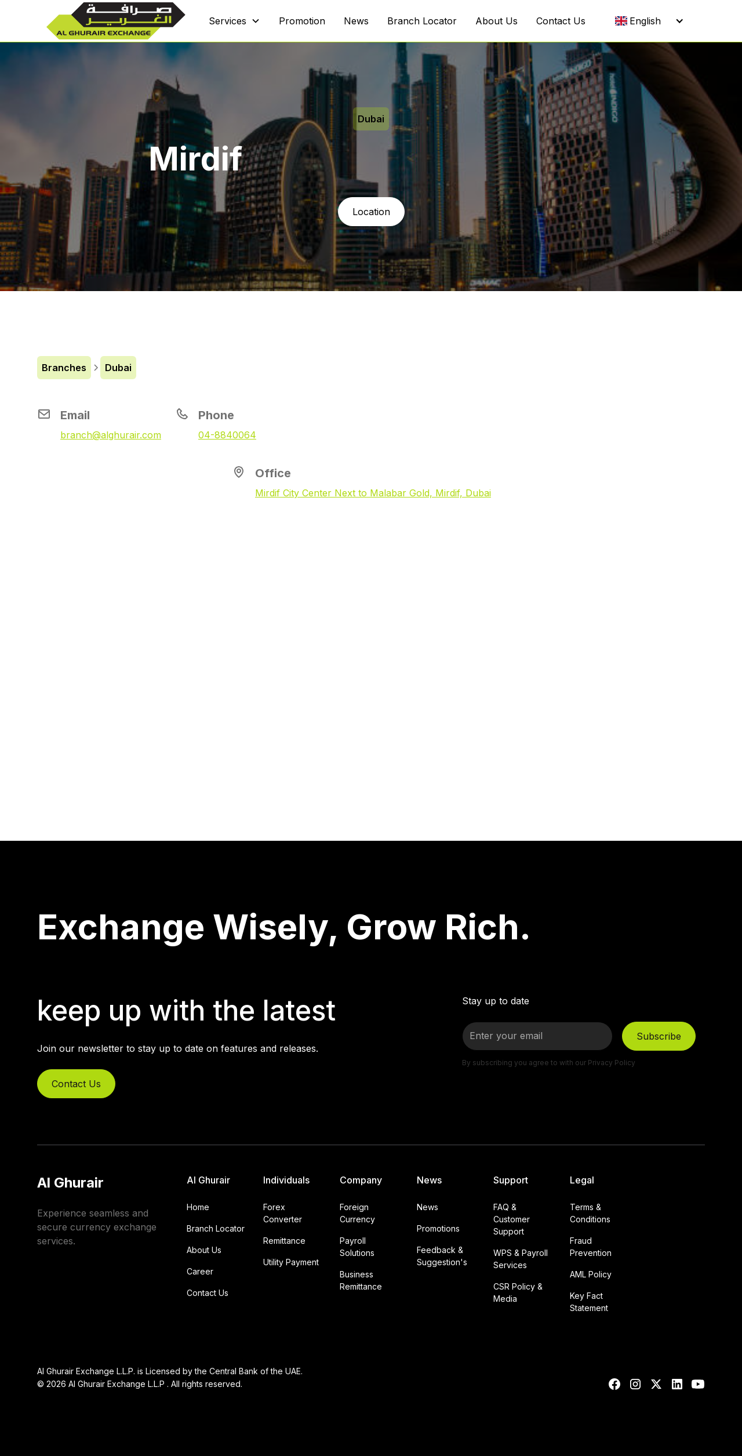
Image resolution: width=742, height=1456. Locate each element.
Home (198, 1207)
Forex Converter (282, 1213)
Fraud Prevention (591, 1247)
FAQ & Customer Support (511, 1219)
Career (200, 1271)
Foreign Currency (357, 1213)
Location (371, 211)
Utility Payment (291, 1262)
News (356, 21)
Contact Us (560, 21)
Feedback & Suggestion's (442, 1256)
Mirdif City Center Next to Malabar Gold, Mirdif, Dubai (373, 493)
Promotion (302, 21)
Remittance (284, 1241)
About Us (496, 21)
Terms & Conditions (590, 1213)
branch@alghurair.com (110, 435)
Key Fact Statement (589, 1302)
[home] (116, 20)
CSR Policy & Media (518, 1292)
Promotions (438, 1228)
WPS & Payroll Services (520, 1259)
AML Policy (591, 1274)
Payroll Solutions (357, 1247)
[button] (234, 21)
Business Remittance (361, 1280)
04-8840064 (227, 435)
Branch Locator (422, 21)
